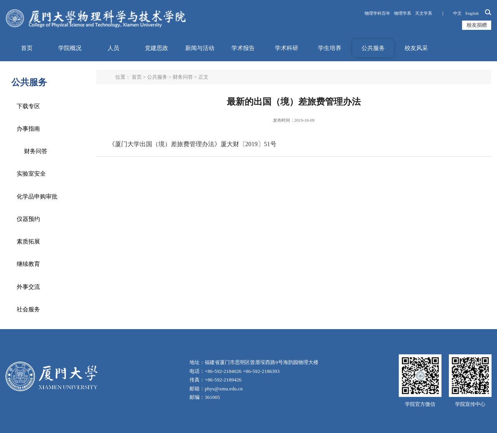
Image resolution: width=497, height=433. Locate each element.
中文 (457, 13)
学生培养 (329, 48)
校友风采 (416, 48)
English (472, 13)
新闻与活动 (199, 48)
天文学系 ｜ (432, 13)
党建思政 (156, 48)
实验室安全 (31, 174)
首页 (27, 48)
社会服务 (28, 309)
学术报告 (243, 48)
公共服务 (373, 48)
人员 (113, 48)
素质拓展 (28, 241)
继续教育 (28, 264)
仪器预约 (28, 219)
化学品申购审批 (37, 196)
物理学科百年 (377, 13)
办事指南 (28, 129)
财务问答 (35, 151)
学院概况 (70, 48)
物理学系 (402, 13)
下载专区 (28, 106)
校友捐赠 (477, 25)
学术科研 (286, 48)
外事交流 (28, 287)
